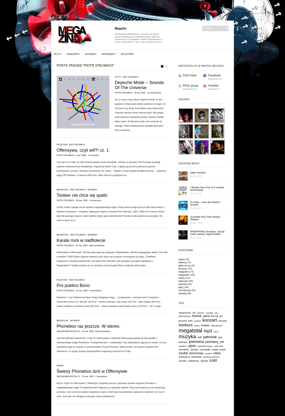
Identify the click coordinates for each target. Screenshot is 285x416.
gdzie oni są (184, 265)
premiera (196, 341)
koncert (209, 320)
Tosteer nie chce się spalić (82, 195)
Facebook (214, 75)
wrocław (183, 361)
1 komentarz (93, 155)
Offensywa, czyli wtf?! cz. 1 (83, 150)
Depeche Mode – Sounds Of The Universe (139, 85)
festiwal (197, 315)
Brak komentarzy (96, 245)
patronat (209, 337)
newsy (60, 366)
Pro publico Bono (73, 285)
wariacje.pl (184, 356)
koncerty (73, 54)
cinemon (200, 313)
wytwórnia (193, 360)
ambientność (185, 313)
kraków (205, 325)
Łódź (213, 360)
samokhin (184, 349)
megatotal (63, 190)
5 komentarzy (95, 290)
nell (200, 337)
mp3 (208, 330)
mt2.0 (216, 332)
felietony (127, 54)
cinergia (209, 313)
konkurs (186, 325)
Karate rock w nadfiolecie (81, 240)
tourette (208, 353)
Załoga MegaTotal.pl (68, 331)
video (217, 353)
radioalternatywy (205, 346)
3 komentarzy (95, 200)
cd (193, 312)
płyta (192, 346)
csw (216, 313)
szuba (183, 353)
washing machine (211, 357)
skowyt (194, 349)
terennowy (196, 353)
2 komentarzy (101, 376)
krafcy (197, 325)
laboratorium (216, 326)
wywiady (91, 54)
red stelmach (130, 77)
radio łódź (218, 346)
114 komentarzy (154, 93)
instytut (197, 321)
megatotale (183, 275)
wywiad (204, 361)
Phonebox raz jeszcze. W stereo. (89, 326)
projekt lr (183, 346)
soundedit (205, 349)
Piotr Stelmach (124, 93)
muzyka (187, 336)
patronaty (109, 54)
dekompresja (185, 316)
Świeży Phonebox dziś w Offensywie (92, 371)
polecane (182, 284)
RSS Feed (189, 75)
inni (190, 320)
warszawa (196, 357)
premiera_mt (214, 342)
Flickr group (190, 85)
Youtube (213, 85)
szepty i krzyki (219, 349)
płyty (57, 54)
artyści (181, 259)
